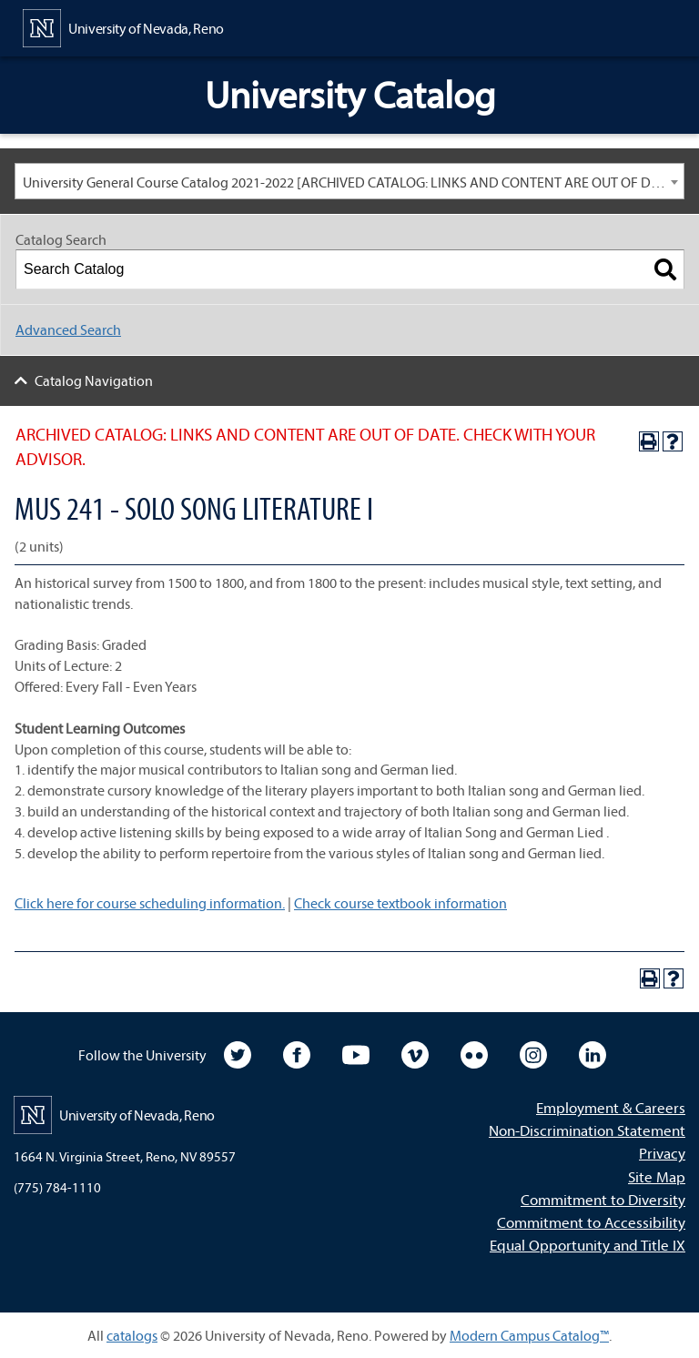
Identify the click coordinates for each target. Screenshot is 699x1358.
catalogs (131, 1335)
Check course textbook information (400, 903)
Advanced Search (68, 329)
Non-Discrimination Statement (587, 1130)
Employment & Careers (610, 1107)
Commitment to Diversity (603, 1199)
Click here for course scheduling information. (150, 903)
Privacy (662, 1152)
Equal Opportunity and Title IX (587, 1244)
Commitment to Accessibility (591, 1221)
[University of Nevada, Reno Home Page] (123, 26)
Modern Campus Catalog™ (529, 1335)
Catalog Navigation (94, 380)
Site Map (656, 1176)
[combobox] (349, 181)
